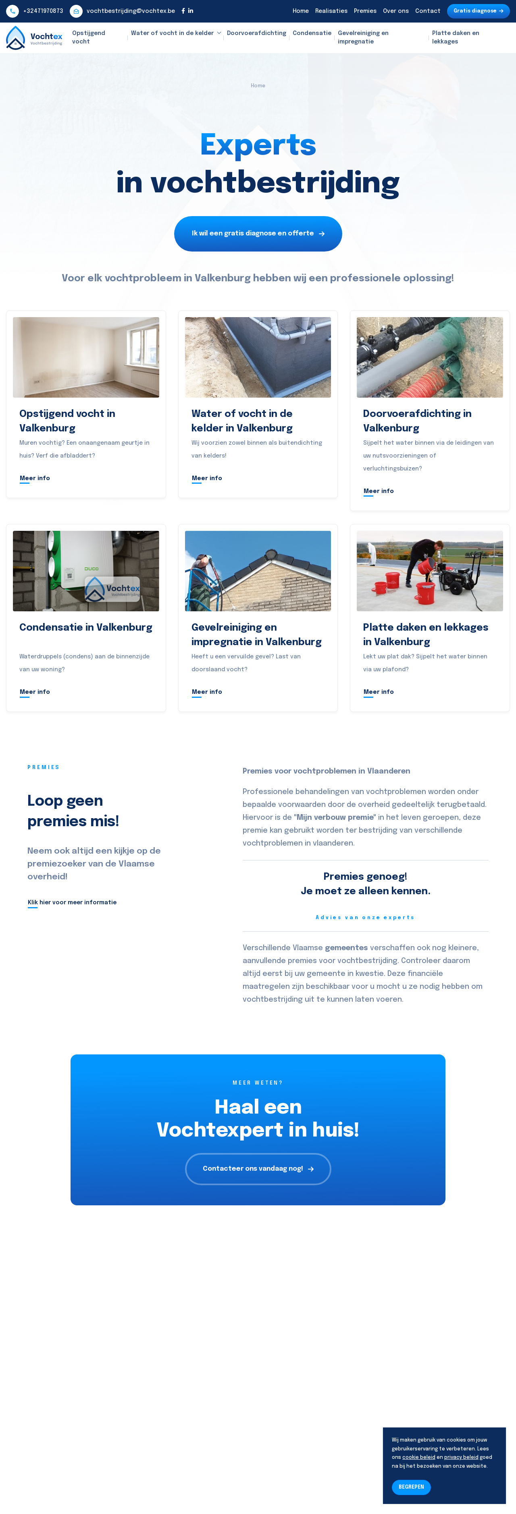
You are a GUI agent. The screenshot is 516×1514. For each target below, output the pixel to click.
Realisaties (331, 11)
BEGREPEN (411, 1487)
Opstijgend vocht (88, 38)
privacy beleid (461, 1457)
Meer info (35, 478)
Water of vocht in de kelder (172, 33)
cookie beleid (418, 1457)
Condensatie (312, 33)
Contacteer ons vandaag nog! (258, 1168)
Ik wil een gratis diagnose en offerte (258, 233)
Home (301, 11)
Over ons (396, 11)
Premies (365, 11)
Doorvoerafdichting (256, 33)
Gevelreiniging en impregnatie (363, 38)
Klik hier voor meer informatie (72, 903)
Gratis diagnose (479, 11)
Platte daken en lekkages (455, 38)
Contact (428, 11)
